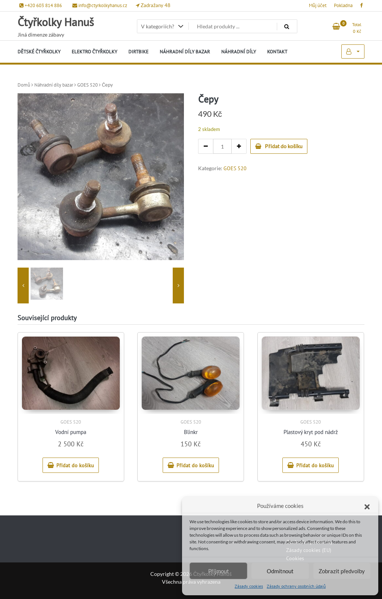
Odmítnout (280, 571)
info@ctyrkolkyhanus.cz (99, 5)
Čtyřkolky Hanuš (56, 22)
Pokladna (343, 5)
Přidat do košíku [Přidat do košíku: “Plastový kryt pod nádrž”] (315, 465)
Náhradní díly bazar (53, 85)
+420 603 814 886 (40, 5)
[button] (367, 505)
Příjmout (218, 571)
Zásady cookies (249, 586)
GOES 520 (87, 85)
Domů (24, 85)
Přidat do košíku (283, 146)
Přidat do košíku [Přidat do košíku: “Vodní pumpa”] (75, 465)
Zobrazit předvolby (342, 571)
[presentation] (23, 286)
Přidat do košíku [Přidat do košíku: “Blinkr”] (195, 465)
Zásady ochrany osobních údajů (296, 586)
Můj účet (317, 5)
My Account (352, 51)
